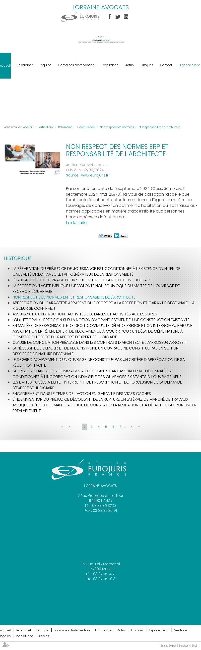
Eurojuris (146, 65)
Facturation (110, 65)
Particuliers (45, 127)
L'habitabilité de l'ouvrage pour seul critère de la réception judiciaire (82, 280)
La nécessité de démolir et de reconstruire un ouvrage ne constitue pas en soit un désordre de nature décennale (95, 351)
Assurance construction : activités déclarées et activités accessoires (84, 314)
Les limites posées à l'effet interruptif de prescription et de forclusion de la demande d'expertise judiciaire (97, 385)
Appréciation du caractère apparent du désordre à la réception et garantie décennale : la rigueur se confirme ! (103, 305)
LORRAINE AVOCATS (100, 7)
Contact (166, 65)
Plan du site (24, 636)
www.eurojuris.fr (94, 175)
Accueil (5, 65)
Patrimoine (65, 127)
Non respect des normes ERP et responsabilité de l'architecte (140, 127)
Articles (43, 636)
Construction (86, 127)
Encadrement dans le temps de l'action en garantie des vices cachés (81, 393)
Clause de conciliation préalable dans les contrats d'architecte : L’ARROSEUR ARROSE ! (99, 342)
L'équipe (46, 65)
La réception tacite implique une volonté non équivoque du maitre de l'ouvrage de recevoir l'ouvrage (96, 288)
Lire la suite (76, 222)
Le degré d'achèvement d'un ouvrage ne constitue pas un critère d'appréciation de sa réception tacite (98, 362)
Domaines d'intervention (76, 65)
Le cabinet (25, 65)
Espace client (190, 65)
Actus (129, 65)
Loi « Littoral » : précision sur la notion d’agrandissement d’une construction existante (101, 320)
